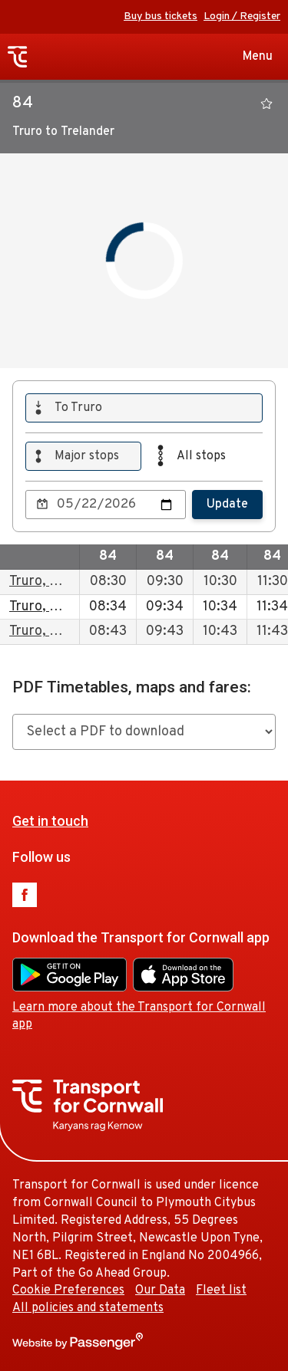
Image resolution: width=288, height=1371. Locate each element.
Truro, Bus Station (65, 581)
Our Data (160, 1290)
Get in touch (50, 821)
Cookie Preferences (68, 1290)
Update (227, 504)
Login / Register (242, 16)
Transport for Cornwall (18, 57)
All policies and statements (88, 1308)
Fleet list (221, 1290)
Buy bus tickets (160, 16)
